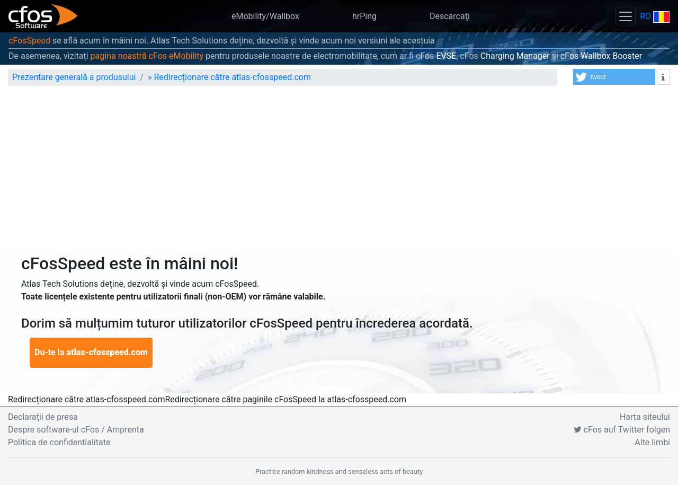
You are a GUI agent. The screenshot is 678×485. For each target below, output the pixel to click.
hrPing (364, 16)
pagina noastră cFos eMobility (147, 56)
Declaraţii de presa (43, 417)
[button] (614, 77)
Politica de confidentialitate (59, 442)
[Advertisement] (339, 174)
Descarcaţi (450, 16)
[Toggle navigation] (625, 16)
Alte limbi (652, 442)
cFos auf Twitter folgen (622, 430)
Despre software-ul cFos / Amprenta (76, 430)
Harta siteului (645, 417)
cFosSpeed (29, 41)
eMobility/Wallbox (265, 16)
